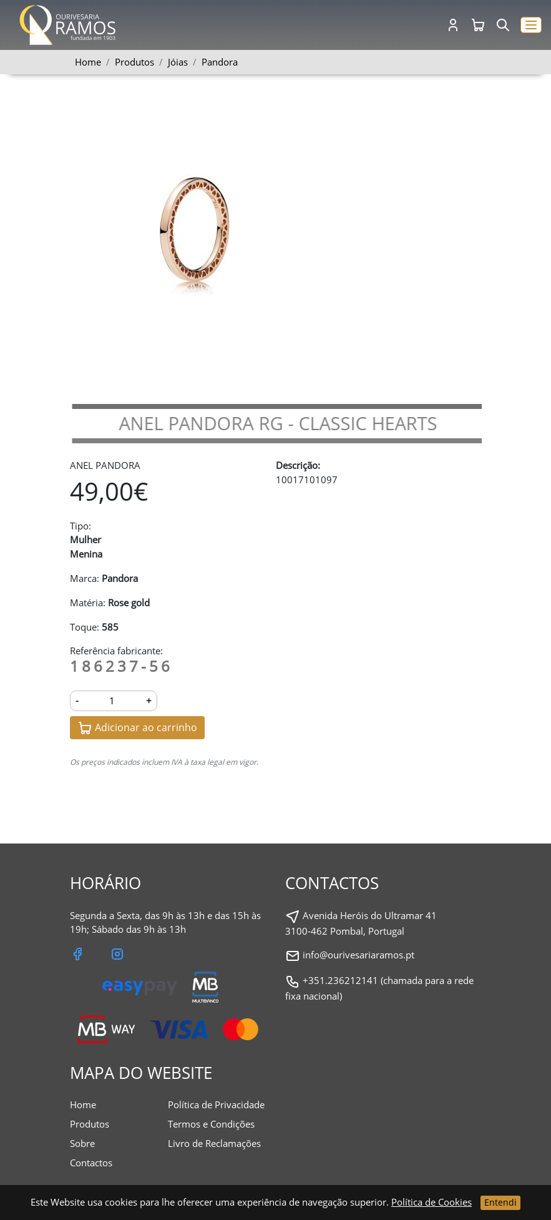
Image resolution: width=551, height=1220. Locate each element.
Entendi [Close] (500, 1202)
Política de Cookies (431, 1202)
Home (88, 62)
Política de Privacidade (216, 1104)
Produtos (89, 1124)
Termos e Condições (211, 1124)
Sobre (82, 1143)
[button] (531, 25)
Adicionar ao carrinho (137, 728)
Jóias (178, 62)
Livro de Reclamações (214, 1143)
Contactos (91, 1162)
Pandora (220, 62)
